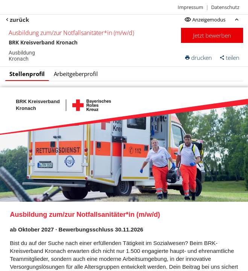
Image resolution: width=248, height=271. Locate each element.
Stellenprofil (27, 74)
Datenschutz (225, 7)
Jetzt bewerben (212, 35)
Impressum (190, 7)
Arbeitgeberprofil (76, 74)
